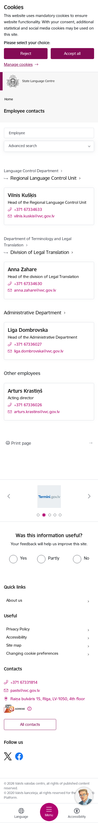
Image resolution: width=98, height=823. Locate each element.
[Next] (89, 496)
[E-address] (14, 708)
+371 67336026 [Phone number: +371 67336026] (28, 404)
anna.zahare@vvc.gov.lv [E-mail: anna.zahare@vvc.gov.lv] (35, 290)
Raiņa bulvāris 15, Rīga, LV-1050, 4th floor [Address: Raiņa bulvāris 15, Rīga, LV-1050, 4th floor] (47, 698)
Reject (25, 53)
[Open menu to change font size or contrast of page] (77, 814)
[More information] (29, 709)
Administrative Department (32, 313)
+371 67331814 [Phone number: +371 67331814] (23, 682)
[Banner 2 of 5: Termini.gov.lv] (49, 496)
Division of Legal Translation (39, 252)
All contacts (30, 724)
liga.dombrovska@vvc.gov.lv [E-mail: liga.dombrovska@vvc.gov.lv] (38, 351)
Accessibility (16, 637)
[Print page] (49, 443)
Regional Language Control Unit (43, 178)
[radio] (18, 558)
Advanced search (23, 145)
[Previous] (8, 496)
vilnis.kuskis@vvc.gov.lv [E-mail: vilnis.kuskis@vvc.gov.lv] (34, 215)
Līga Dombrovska (28, 330)
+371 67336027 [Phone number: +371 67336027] (28, 344)
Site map (13, 645)
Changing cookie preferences (32, 653)
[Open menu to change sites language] (21, 814)
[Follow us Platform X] (8, 756)
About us (14, 600)
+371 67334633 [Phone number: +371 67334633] (28, 209)
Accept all (72, 53)
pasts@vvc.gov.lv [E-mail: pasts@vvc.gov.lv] (25, 690)
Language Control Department (31, 170)
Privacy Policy (18, 629)
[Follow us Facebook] (19, 756)
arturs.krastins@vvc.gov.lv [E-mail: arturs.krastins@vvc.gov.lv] (37, 411)
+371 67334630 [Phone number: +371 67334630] (28, 283)
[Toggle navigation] (49, 812)
